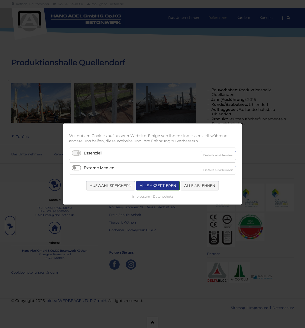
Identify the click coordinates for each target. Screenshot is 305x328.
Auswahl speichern (111, 185)
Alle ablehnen (199, 185)
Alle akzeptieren (158, 185)
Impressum (141, 196)
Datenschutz (163, 196)
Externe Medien (99, 168)
